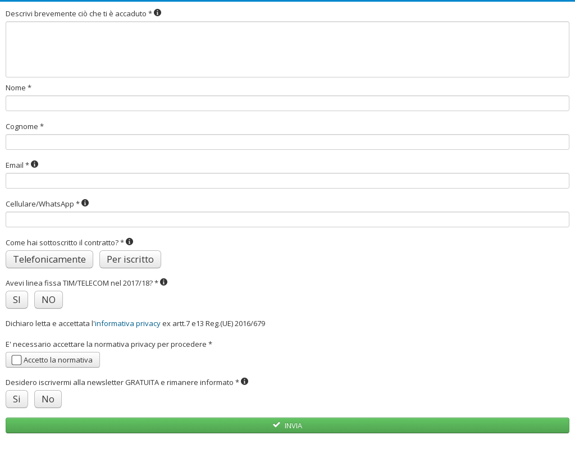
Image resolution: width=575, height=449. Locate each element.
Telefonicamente (49, 259)
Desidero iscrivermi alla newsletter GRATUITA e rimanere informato (127, 382)
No (48, 399)
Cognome (25, 126)
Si (17, 399)
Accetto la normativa (52, 360)
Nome (18, 88)
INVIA (287, 425)
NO (49, 300)
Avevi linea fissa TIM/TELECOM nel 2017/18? (87, 283)
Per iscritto (130, 259)
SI (17, 300)
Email (22, 165)
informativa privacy (128, 323)
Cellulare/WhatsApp (47, 204)
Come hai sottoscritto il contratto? (70, 242)
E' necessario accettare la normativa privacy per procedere (109, 344)
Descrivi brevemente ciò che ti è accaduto (84, 13)
